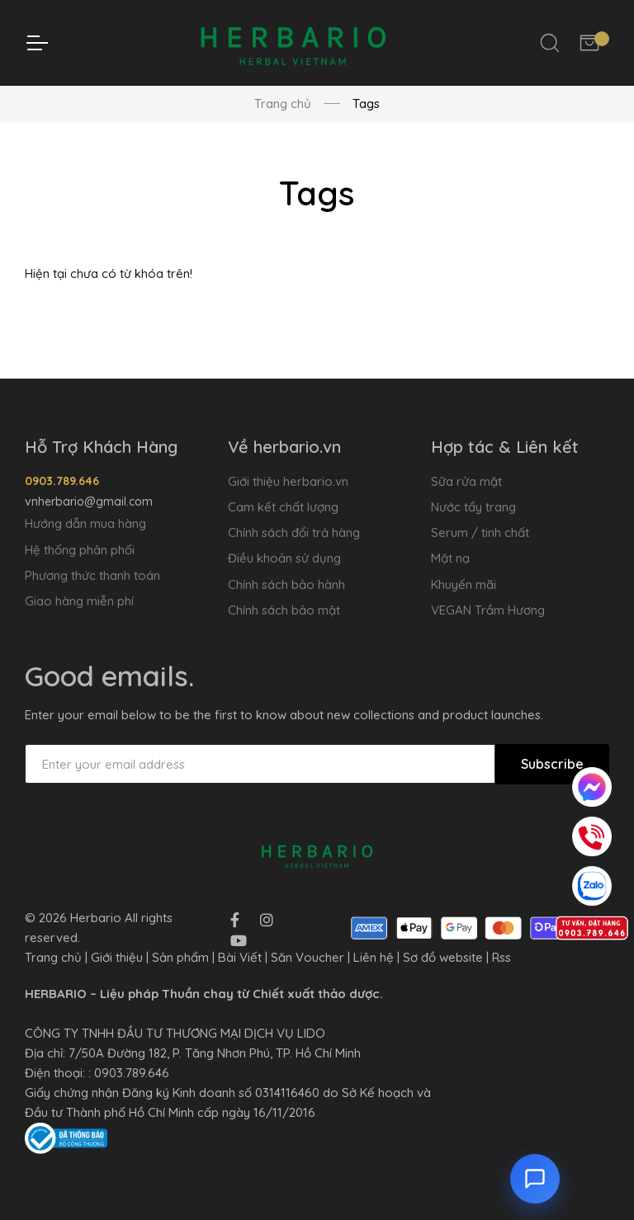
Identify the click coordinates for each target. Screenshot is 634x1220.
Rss (501, 957)
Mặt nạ (450, 558)
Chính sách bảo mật (284, 610)
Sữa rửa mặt (466, 481)
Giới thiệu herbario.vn (288, 481)
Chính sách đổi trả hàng (294, 532)
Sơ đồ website (443, 957)
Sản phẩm (180, 957)
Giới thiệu (117, 957)
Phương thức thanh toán (92, 575)
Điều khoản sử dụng (284, 558)
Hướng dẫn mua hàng (85, 523)
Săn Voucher (307, 957)
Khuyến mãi (463, 584)
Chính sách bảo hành (286, 584)
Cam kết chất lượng (283, 507)
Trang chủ (282, 103)
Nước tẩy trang (473, 507)
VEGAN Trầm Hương (488, 610)
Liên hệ (373, 957)
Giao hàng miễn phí (79, 601)
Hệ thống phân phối (80, 550)
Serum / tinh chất (480, 532)
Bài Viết (240, 957)
